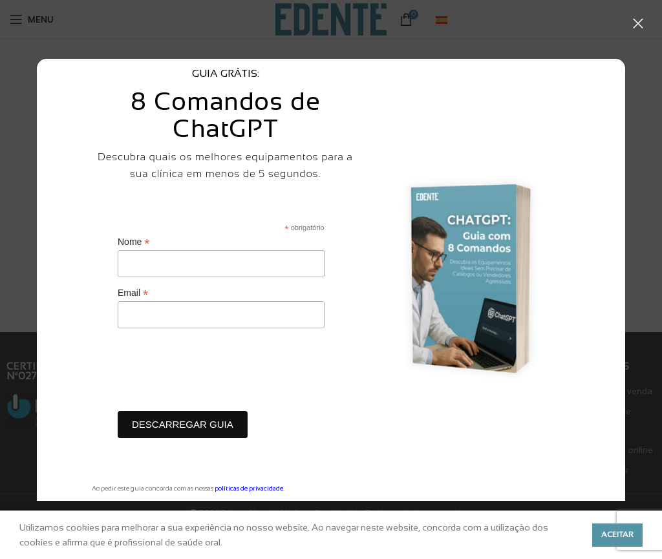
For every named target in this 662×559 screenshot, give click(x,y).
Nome (133, 242)
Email (133, 293)
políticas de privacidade (249, 488)
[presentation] (216, 373)
